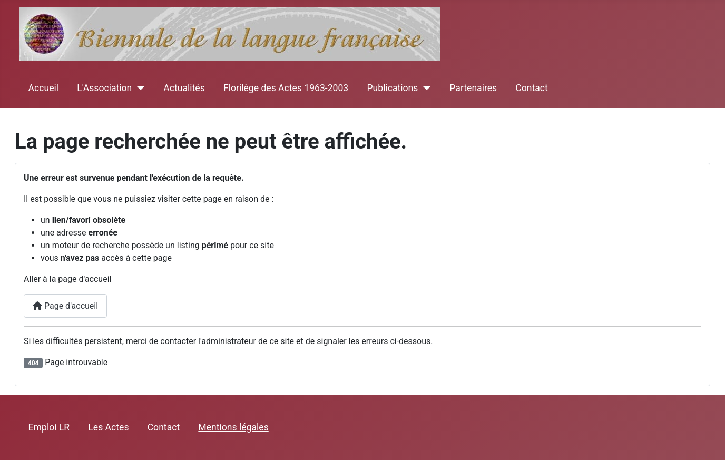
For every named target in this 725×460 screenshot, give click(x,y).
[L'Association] (138, 88)
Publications (392, 88)
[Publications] (424, 88)
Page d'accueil (65, 306)
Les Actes (108, 427)
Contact (531, 88)
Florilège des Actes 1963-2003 (285, 88)
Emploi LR (49, 427)
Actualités (183, 88)
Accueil (43, 88)
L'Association (104, 88)
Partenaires (473, 88)
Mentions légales (233, 427)
